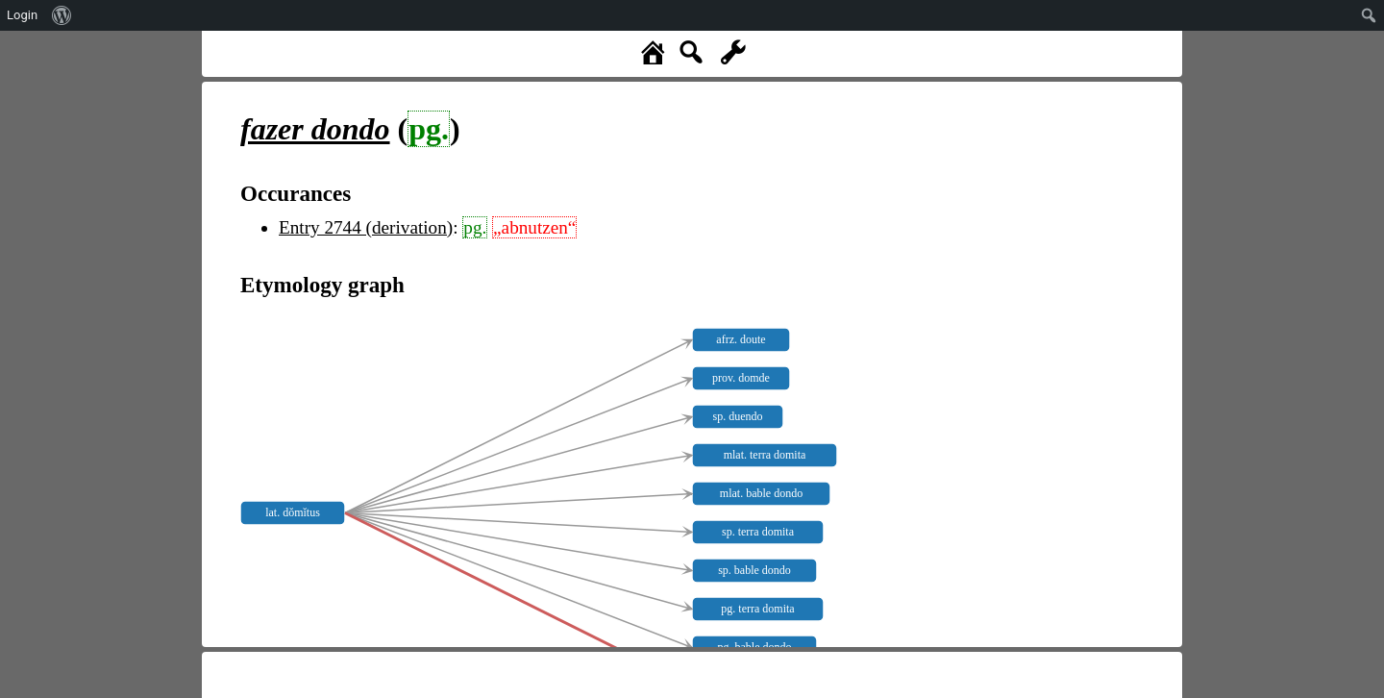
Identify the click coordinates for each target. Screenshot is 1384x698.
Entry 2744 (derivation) (366, 227)
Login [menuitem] (22, 15)
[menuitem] (62, 15)
